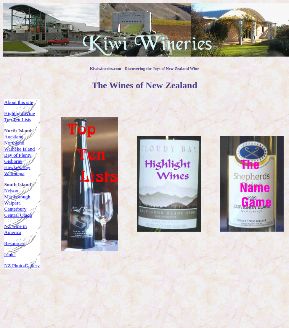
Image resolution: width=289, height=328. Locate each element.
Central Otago (18, 215)
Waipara (12, 203)
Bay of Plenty (18, 155)
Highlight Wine (19, 113)
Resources (14, 243)
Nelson (11, 190)
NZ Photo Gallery (22, 265)
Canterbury (15, 209)
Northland (14, 143)
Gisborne (13, 161)
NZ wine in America (15, 229)
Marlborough (17, 197)
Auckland (14, 137)
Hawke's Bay (17, 167)
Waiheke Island (19, 149)
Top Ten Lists (17, 119)
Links (10, 254)
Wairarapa (14, 173)
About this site (18, 102)
